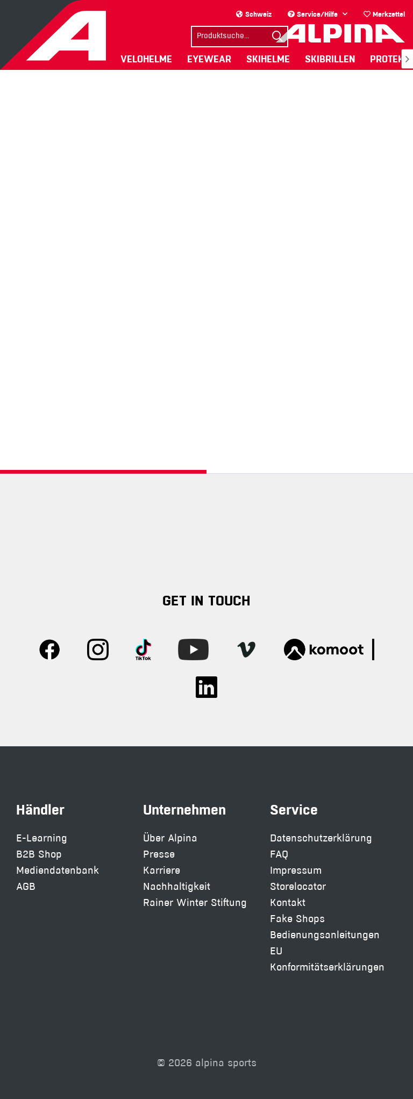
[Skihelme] (268, 58)
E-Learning (41, 838)
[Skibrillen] (329, 58)
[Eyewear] (209, 58)
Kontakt (287, 902)
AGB (25, 886)
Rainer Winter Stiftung (195, 902)
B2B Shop (39, 854)
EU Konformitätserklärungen (327, 959)
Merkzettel (384, 14)
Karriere (161, 870)
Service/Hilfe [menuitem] (314, 14)
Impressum (296, 870)
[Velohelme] (146, 58)
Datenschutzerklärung (321, 838)
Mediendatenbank (57, 870)
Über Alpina (170, 838)
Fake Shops (297, 918)
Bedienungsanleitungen (325, 935)
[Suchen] (277, 36)
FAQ (279, 854)
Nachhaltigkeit (176, 886)
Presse (159, 854)
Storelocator (298, 886)
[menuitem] (384, 14)
